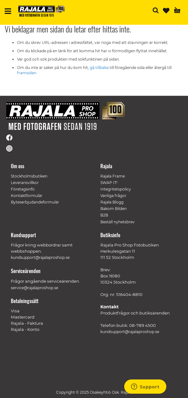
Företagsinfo (23, 189)
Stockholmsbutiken (29, 176)
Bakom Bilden (113, 208)
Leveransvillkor (25, 182)
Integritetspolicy (115, 189)
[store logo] (41, 11)
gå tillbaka (100, 67)
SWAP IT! (108, 182)
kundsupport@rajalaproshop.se (129, 331)
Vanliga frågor (113, 195)
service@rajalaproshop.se (34, 287)
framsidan (26, 73)
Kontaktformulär (26, 195)
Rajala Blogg (112, 202)
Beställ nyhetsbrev (117, 222)
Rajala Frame (112, 176)
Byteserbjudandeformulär (35, 202)
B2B (104, 215)
